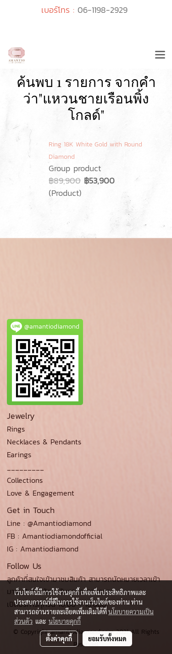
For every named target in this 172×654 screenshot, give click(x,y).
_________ (25, 467)
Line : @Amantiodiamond (49, 523)
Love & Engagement (40, 492)
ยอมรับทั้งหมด (107, 638)
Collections (25, 480)
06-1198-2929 (103, 10)
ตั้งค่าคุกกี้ (59, 638)
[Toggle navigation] (160, 55)
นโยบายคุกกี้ (65, 621)
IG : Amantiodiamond (42, 548)
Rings (16, 428)
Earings (19, 454)
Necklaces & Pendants (44, 441)
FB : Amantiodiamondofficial (54, 535)
